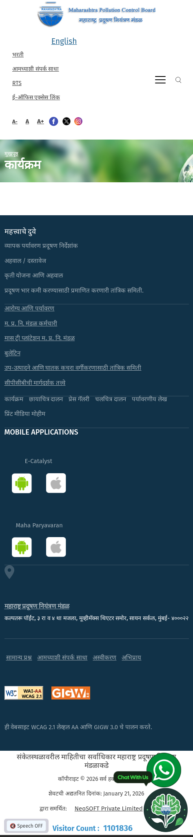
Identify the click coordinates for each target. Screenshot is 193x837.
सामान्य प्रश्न (19, 657)
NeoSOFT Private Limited (109, 808)
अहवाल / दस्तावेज (25, 260)
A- (15, 121)
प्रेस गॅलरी (79, 399)
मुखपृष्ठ (11, 153)
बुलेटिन (12, 353)
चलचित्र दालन (110, 399)
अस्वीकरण (104, 657)
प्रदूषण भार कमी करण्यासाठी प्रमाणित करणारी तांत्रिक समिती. (74, 290)
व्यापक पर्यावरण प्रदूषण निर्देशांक (41, 245)
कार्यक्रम (13, 399)
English (64, 41)
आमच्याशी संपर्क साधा (35, 69)
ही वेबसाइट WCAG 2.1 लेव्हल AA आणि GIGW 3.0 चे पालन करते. (78, 727)
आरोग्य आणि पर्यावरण (29, 308)
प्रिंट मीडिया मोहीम (25, 413)
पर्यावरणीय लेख (149, 399)
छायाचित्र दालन (46, 399)
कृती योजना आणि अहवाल (33, 275)
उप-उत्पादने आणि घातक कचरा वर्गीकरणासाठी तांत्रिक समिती (73, 368)
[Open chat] (165, 809)
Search (178, 80)
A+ (40, 121)
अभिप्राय (131, 657)
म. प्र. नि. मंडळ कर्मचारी (31, 323)
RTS (17, 83)
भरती (18, 54)
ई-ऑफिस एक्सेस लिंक (36, 97)
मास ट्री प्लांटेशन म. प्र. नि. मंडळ (39, 338)
